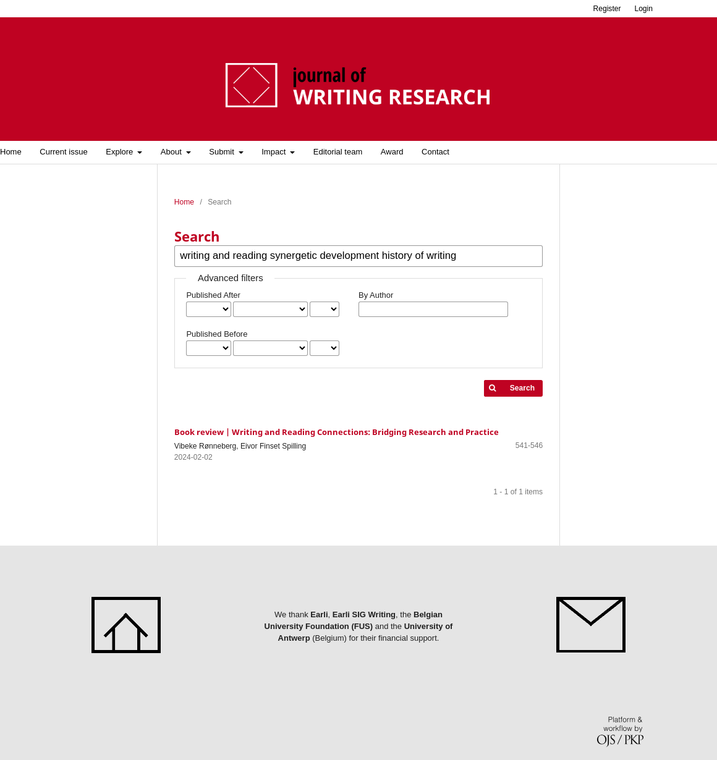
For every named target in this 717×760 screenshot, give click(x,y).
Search (522, 388)
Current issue (63, 151)
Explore (120, 151)
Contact (435, 151)
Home (184, 202)
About (172, 151)
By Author (375, 295)
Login (643, 8)
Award (392, 151)
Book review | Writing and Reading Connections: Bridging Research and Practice (336, 431)
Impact (274, 151)
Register (607, 8)
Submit (222, 151)
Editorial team (337, 151)
